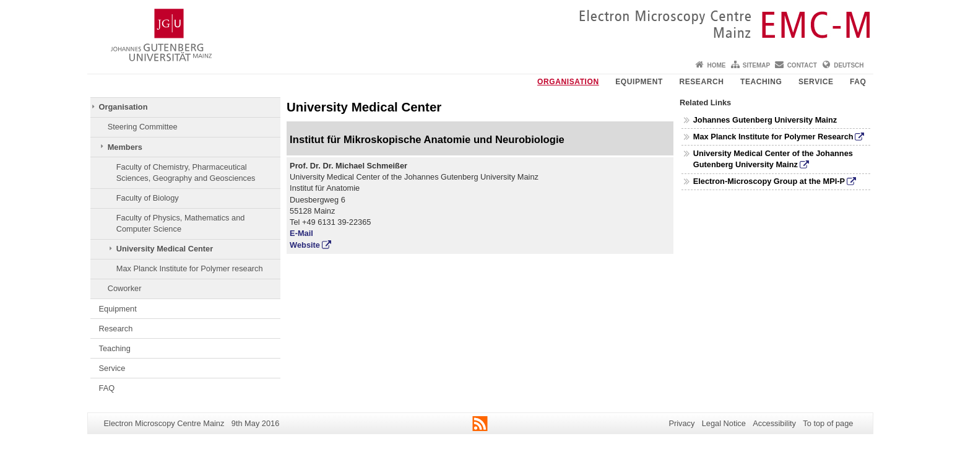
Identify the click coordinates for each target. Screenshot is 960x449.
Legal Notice (724, 423)
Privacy (681, 423)
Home (716, 65)
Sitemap (756, 65)
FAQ (858, 81)
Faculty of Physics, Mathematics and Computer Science (180, 223)
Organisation (568, 81)
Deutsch (848, 65)
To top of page (828, 423)
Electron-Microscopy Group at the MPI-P (769, 181)
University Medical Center (164, 248)
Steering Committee (143, 126)
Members (125, 147)
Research (701, 81)
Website (305, 245)
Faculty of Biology (147, 198)
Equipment (639, 81)
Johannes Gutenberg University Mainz (765, 119)
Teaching (761, 81)
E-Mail (301, 233)
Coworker (125, 288)
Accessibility (774, 423)
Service (816, 81)
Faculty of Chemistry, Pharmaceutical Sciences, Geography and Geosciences (186, 172)
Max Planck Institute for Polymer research (189, 268)
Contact (802, 65)
